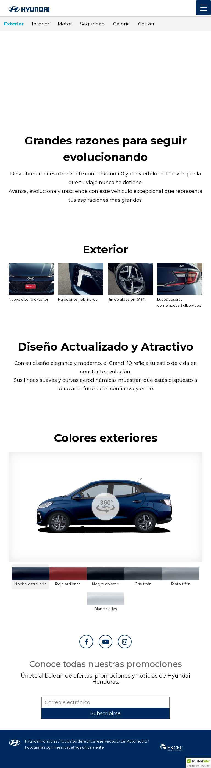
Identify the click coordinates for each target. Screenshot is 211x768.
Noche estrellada (30, 577)
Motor (65, 24)
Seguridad (92, 24)
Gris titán (143, 577)
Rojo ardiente (68, 577)
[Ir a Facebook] (86, 641)
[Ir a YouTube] (105, 641)
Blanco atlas (105, 601)
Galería (121, 24)
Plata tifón (181, 577)
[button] (198, 763)
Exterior (14, 24)
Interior (40, 24)
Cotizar (146, 24)
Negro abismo (105, 577)
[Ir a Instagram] (125, 641)
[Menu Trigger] (203, 7)
